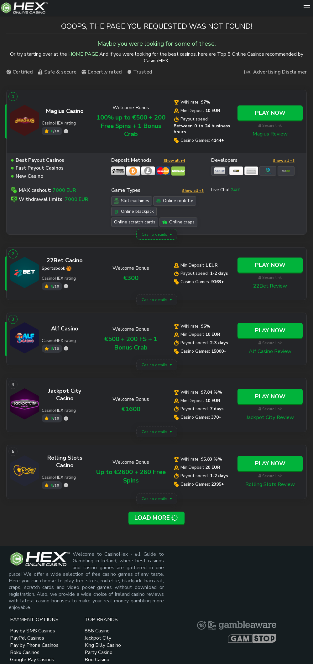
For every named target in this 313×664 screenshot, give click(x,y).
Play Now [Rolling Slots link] (270, 464)
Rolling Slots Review (270, 484)
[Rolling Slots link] (24, 472)
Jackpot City (182, 573)
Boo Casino (181, 602)
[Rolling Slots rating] (66, 486)
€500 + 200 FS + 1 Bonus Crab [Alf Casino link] (130, 343)
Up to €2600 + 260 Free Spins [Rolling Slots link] (131, 476)
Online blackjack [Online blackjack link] (134, 212)
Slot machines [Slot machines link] (131, 201)
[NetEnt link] (286, 171)
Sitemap (79, 644)
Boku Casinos (145, 608)
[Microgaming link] (267, 171)
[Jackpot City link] (24, 405)
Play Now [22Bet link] (270, 265)
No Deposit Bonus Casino (220, 570)
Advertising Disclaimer (275, 72)
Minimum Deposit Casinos (224, 584)
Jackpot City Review (270, 417)
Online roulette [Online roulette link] (174, 201)
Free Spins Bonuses (217, 612)
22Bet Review (270, 286)
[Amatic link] (219, 171)
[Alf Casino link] (24, 339)
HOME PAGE (83, 55)
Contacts (112, 644)
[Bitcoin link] (133, 171)
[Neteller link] (178, 171)
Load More (157, 518)
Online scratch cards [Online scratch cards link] (134, 222)
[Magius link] (24, 122)
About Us (146, 644)
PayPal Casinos (147, 587)
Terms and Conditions (266, 644)
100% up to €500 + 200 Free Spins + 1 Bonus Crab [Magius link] (131, 126)
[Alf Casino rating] (66, 349)
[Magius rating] (66, 132)
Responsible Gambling (197, 644)
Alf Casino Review (270, 351)
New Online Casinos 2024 (221, 598)
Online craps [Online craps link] (178, 222)
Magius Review (270, 134)
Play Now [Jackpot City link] (270, 397)
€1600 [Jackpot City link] (131, 410)
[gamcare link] (300, 560)
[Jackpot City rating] (66, 419)
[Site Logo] (150, 8)
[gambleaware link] (275, 574)
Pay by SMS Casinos (143, 576)
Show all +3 (284, 160)
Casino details (154, 235)
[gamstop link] (278, 586)
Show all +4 (174, 160)
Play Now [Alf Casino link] (270, 331)
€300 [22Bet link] (130, 278)
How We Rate (178, 653)
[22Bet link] (24, 274)
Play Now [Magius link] (270, 113)
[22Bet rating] (66, 287)
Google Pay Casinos (143, 619)
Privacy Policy (133, 653)
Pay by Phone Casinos (145, 598)
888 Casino (181, 566)
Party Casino (182, 595)
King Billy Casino (179, 584)
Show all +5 (193, 190)
